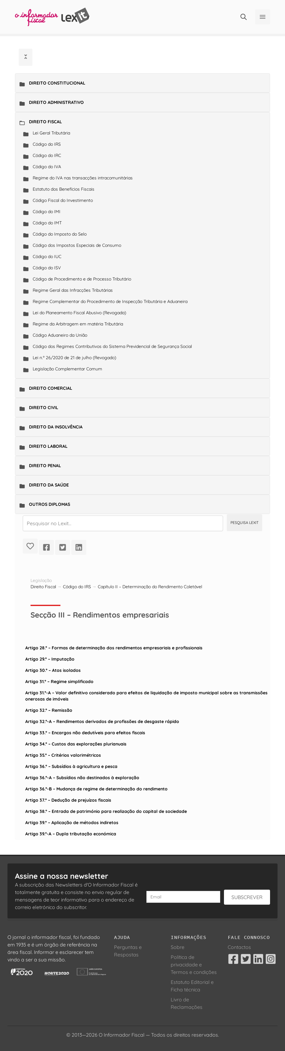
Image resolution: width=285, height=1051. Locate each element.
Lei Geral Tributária (51, 133)
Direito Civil (43, 407)
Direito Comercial (50, 388)
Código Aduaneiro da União (60, 335)
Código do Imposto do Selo (60, 234)
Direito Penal (45, 465)
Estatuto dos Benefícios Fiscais (63, 189)
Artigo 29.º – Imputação (49, 659)
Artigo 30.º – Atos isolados (53, 670)
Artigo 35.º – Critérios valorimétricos (63, 755)
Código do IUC (47, 256)
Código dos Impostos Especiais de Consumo (77, 245)
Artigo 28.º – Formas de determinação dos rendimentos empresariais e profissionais (113, 648)
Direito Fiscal (45, 122)
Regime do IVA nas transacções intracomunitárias (83, 178)
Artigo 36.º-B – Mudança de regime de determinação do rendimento (96, 789)
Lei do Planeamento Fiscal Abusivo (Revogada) (79, 312)
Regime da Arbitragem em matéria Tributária (78, 324)
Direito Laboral (48, 446)
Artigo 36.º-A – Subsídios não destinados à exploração (82, 777)
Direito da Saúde (49, 485)
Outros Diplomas (49, 504)
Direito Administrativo (56, 102)
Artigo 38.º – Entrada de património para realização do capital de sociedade (106, 811)
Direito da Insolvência (56, 427)
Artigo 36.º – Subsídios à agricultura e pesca (71, 766)
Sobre (177, 947)
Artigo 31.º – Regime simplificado (59, 681)
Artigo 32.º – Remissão (48, 710)
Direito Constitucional (57, 83)
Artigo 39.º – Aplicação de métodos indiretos (71, 822)
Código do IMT (47, 223)
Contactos (239, 947)
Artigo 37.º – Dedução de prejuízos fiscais (68, 800)
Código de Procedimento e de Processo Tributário (82, 279)
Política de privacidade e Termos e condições (194, 964)
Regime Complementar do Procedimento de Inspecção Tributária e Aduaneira (110, 301)
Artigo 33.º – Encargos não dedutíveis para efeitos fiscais (85, 733)
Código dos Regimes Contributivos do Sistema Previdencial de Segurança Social (112, 346)
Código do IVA (47, 166)
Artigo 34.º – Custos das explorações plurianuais (75, 744)
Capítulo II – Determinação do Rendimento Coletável (150, 586)
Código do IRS (47, 144)
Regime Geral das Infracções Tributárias (73, 290)
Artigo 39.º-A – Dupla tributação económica (70, 834)
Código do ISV (47, 268)
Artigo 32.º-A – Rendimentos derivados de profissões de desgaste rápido (102, 721)
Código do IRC (47, 155)
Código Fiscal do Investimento (63, 200)
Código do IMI (46, 211)
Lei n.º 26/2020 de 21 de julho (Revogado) (74, 357)
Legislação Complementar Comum (67, 369)
